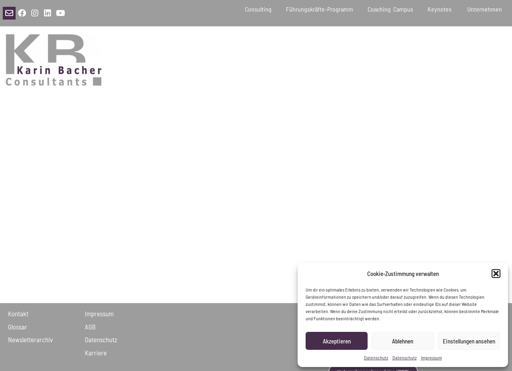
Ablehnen (402, 341)
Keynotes (440, 9)
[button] (496, 274)
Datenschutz (376, 357)
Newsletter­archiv (30, 339)
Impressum (431, 357)
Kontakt (18, 313)
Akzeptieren (337, 341)
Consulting (258, 9)
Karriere (96, 353)
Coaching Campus (390, 9)
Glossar (17, 327)
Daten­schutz (101, 339)
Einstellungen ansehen (469, 341)
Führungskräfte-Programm (319, 9)
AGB (90, 327)
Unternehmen (485, 9)
